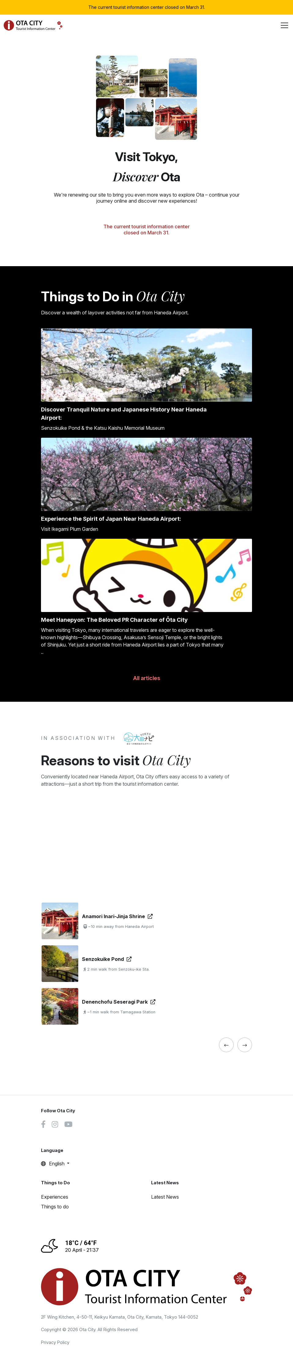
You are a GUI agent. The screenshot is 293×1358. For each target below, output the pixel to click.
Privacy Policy (55, 1342)
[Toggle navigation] (284, 25)
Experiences (54, 1197)
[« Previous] (226, 1045)
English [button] (53, 1164)
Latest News (165, 1197)
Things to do (55, 1207)
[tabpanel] (146, 963)
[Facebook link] (43, 1125)
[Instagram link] (55, 1125)
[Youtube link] (68, 1125)
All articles (146, 678)
